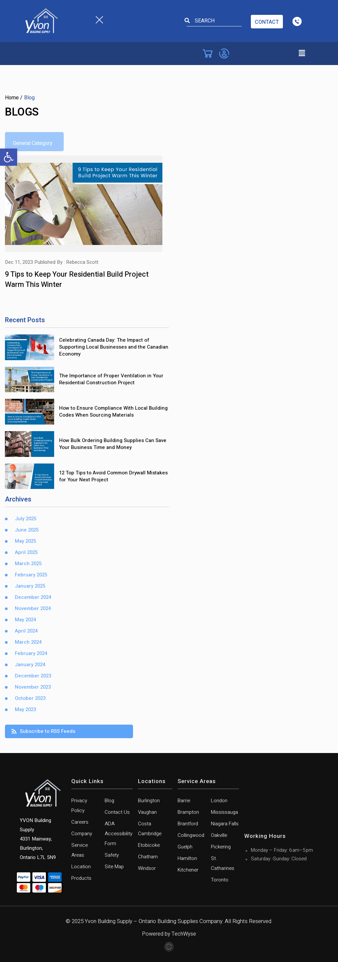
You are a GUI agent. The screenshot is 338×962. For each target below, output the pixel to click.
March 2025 (28, 563)
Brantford (188, 823)
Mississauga (224, 811)
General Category (32, 143)
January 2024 (30, 664)
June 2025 (27, 529)
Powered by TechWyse (169, 933)
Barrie (184, 800)
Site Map (114, 866)
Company (81, 833)
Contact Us (117, 811)
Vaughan (147, 811)
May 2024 (25, 619)
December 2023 (33, 675)
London (219, 800)
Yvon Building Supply (109, 920)
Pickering (221, 846)
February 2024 (31, 653)
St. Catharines (222, 862)
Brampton (188, 811)
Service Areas (79, 849)
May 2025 (25, 540)
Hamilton (187, 857)
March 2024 (28, 641)
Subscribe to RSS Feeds (43, 731)
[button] (8, 157)
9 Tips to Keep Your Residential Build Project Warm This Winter (77, 279)
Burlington (149, 800)
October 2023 (30, 698)
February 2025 (31, 574)
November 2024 (33, 608)
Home (12, 97)
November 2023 (33, 686)
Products (81, 877)
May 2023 (25, 709)
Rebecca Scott (82, 261)
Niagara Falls (225, 823)
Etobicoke (149, 844)
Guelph (185, 846)
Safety (112, 854)
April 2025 (26, 552)
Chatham (148, 856)
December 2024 (33, 597)
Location (81, 866)
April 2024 (26, 630)
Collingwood (191, 834)
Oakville (219, 834)
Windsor (147, 867)
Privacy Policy (79, 804)
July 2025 (25, 518)
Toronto (219, 879)
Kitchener (188, 869)
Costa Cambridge (149, 828)
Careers (79, 821)
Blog (109, 800)
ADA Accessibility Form (118, 832)
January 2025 (30, 585)
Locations (152, 781)
